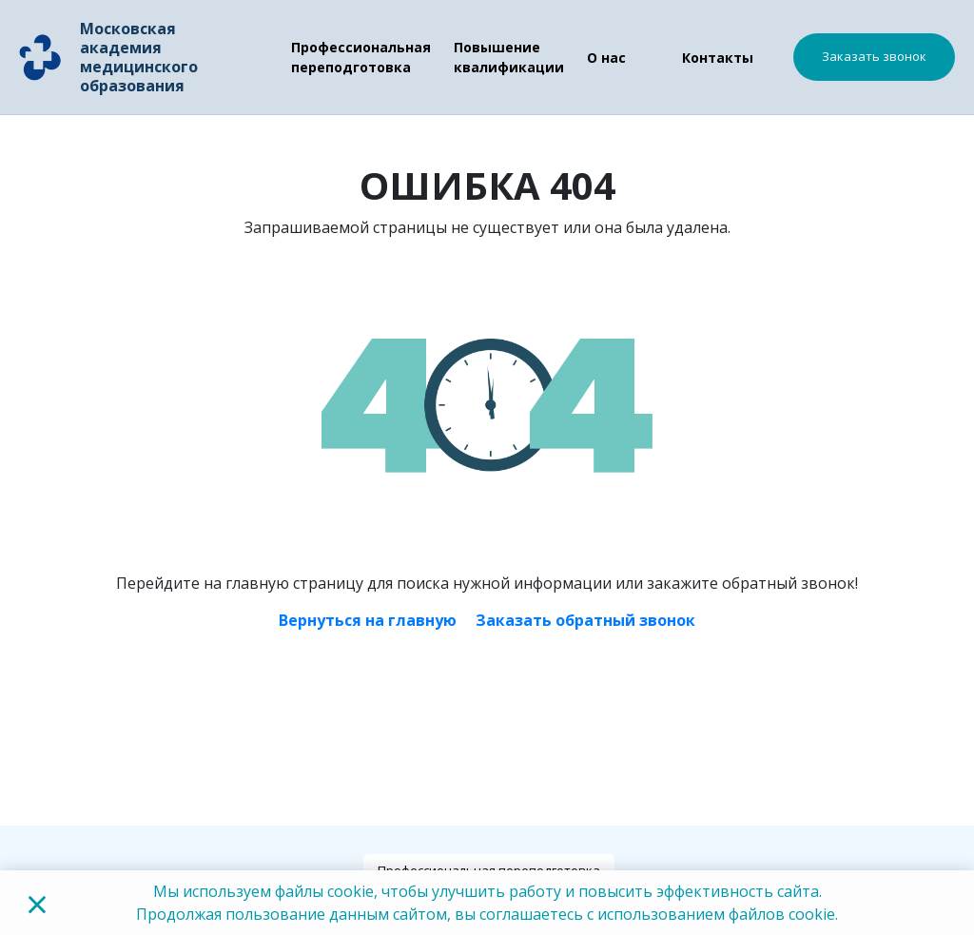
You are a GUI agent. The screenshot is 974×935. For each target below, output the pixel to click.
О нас (606, 58)
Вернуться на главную (368, 620)
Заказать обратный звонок (585, 620)
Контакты (717, 58)
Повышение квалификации (509, 57)
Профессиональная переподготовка (361, 57)
